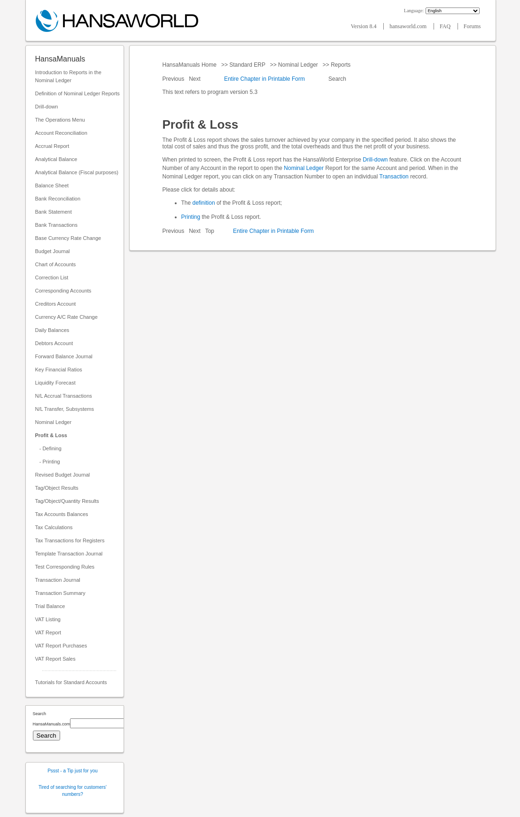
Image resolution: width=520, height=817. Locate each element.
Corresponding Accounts (63, 290)
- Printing (47, 461)
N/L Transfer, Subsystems (64, 409)
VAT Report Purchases (61, 645)
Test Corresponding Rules (65, 567)
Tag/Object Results (56, 488)
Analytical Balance (56, 159)
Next (195, 79)
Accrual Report (52, 146)
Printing (191, 217)
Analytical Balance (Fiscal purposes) (76, 172)
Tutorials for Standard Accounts (71, 682)
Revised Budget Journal (62, 475)
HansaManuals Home (190, 65)
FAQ (446, 26)
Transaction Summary (60, 593)
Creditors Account (55, 304)
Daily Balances (52, 330)
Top (209, 231)
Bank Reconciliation (58, 198)
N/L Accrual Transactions (63, 396)
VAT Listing (48, 619)
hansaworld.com (408, 26)
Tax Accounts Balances (61, 514)
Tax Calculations (54, 527)
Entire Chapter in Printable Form (264, 79)
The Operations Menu (60, 120)
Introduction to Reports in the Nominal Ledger (68, 76)
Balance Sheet (52, 185)
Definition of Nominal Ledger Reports (77, 93)
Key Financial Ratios (58, 369)
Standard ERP (247, 65)
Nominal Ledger (53, 422)
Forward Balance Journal (64, 356)
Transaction (394, 176)
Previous (174, 79)
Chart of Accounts (55, 264)
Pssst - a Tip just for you (72, 770)
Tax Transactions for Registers (70, 540)
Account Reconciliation (61, 133)
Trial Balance (50, 606)
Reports (340, 65)
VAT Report (48, 632)
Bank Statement (53, 212)
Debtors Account (54, 343)
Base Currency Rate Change (68, 238)
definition (204, 203)
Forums (472, 26)
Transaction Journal (57, 580)
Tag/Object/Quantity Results (67, 501)
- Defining (48, 448)
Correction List (52, 277)
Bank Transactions (56, 225)
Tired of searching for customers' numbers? (73, 791)
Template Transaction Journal (69, 553)
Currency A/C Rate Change (66, 317)
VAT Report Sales (55, 659)
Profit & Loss (51, 435)
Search (337, 79)
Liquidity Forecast (55, 382)
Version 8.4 (364, 26)
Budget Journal (52, 251)
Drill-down (46, 106)
